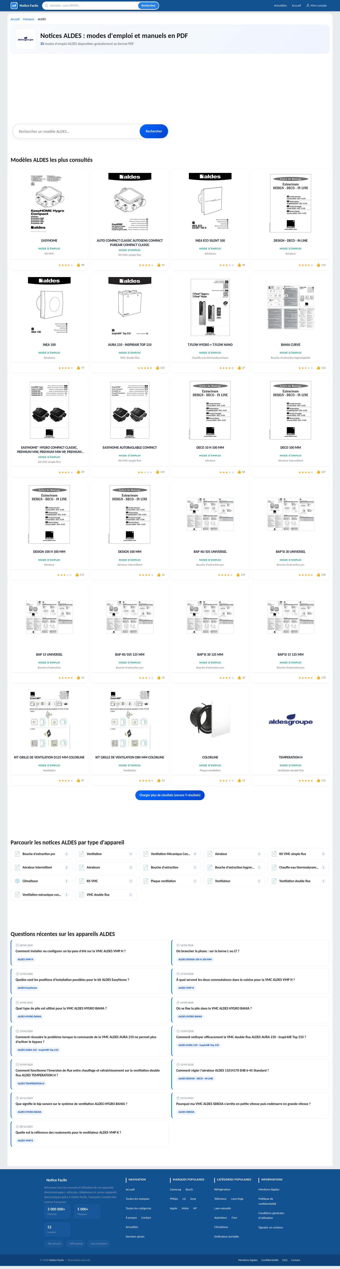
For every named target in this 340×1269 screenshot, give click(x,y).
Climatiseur (221, 1227)
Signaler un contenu (270, 1227)
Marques (28, 19)
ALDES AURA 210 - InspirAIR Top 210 (38, 1049)
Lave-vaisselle (222, 1208)
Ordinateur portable (226, 1236)
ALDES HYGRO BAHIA (29, 1016)
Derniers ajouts (135, 1236)
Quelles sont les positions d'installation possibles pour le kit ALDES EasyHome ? (72, 980)
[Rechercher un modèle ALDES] (76, 131)
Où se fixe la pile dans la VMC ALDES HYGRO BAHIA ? (214, 1008)
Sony (193, 1199)
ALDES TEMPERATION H (31, 1083)
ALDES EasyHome (27, 987)
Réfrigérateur (222, 1189)
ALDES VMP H (25, 959)
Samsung (175, 1189)
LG (184, 1199)
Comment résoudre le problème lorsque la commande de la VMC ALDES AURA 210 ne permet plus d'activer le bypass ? (86, 1039)
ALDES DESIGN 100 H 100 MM (195, 959)
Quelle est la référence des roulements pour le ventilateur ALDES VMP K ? (68, 1132)
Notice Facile (56, 1260)
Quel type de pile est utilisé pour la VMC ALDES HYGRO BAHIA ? (61, 1008)
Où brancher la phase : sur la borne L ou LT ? (207, 951)
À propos (131, 1218)
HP (195, 1208)
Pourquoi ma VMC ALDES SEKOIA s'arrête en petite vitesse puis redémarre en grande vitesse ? (243, 1104)
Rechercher (148, 5)
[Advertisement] (170, 87)
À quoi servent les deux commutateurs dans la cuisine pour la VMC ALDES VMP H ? (235, 980)
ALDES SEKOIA (186, 1111)
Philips (174, 1199)
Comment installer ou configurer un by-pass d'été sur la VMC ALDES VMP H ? (71, 951)
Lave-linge (237, 1199)
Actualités (280, 5)
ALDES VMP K (25, 1140)
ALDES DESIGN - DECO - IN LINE (195, 1078)
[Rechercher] (93, 5)
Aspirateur (220, 1218)
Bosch (189, 1189)
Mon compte (316, 5)
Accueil (296, 5)
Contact (146, 1218)
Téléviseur (220, 1199)
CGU (284, 1260)
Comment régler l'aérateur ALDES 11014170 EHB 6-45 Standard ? (222, 1070)
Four (234, 1218)
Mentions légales (268, 1189)
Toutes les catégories (138, 1208)
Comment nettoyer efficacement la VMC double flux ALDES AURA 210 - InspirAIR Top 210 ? (241, 1037)
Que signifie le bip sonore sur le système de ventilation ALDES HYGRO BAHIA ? (71, 1104)
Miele (185, 1208)
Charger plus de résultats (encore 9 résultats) (170, 795)
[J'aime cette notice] (80, 264)
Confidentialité (270, 1260)
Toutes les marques (137, 1199)
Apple (173, 1208)
